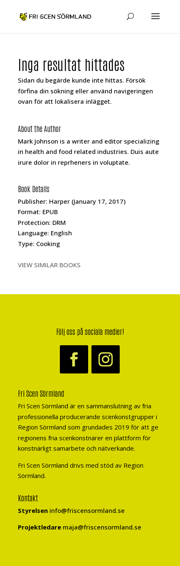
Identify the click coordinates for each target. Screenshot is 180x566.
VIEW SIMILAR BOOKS (49, 265)
